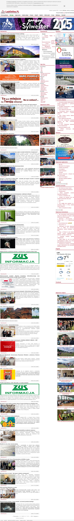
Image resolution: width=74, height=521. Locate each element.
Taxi (41, 69)
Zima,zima (61, 200)
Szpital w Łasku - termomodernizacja (9, 325)
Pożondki (61, 172)
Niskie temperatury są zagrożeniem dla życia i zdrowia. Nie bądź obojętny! (18, 104)
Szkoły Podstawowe (44, 85)
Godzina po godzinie (60, 278)
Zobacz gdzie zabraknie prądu (7, 209)
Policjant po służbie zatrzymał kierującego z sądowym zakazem (15, 194)
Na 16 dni (58, 279)
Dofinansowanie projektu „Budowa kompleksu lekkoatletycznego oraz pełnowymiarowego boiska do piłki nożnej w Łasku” (19, 276)
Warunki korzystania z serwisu (13, 520)
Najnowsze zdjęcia (61, 292)
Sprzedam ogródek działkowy (65, 178)
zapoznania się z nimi (38, 3)
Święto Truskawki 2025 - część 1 (66, 368)
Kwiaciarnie (43, 82)
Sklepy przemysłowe (45, 81)
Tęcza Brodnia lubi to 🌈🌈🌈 (65, 223)
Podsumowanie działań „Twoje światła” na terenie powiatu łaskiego (17, 501)
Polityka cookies (23, 520)
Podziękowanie (62, 191)
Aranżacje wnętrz (44, 74)
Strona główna (4, 15)
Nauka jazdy (43, 88)
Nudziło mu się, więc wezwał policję (9, 444)
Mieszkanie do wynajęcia (64, 166)
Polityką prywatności (37, 5)
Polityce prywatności (12, 1)
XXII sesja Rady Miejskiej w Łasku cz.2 (47, 146)
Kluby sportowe (44, 94)
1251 (32, 516)
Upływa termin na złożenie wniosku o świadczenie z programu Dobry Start (18, 251)
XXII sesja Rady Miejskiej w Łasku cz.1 (47, 156)
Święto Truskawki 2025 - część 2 (66, 357)
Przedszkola (43, 84)
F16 (59, 201)
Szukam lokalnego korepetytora (66, 189)
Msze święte (43, 101)
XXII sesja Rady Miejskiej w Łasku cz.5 (47, 126)
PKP (41, 68)
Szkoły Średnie (43, 87)
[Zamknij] (64, 6)
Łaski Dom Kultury (44, 92)
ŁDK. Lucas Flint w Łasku (6, 368)
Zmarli (36, 15)
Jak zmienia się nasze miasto (65, 188)
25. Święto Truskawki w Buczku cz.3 (47, 177)
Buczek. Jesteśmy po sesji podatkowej (9, 416)
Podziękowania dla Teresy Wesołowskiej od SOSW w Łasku (15, 459)
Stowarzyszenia (44, 90)
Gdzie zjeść (47, 15)
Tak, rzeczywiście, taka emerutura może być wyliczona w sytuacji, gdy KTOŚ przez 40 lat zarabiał (65, 216)
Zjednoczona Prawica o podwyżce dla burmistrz (12, 224)
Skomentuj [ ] (3, 44)
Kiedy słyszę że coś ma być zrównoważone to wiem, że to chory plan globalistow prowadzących (65, 241)
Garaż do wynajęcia (63, 176)
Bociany (11, 15)
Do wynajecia (62, 169)
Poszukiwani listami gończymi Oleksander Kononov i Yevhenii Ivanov (65, 112)
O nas (52, 15)
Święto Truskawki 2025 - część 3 (66, 345)
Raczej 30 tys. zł (62, 224)
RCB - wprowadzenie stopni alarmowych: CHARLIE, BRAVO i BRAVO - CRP (19, 340)
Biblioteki (42, 95)
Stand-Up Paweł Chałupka (49, 53)
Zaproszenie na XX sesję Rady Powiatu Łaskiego (12, 33)
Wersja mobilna (29, 520)
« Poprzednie (15, 516)
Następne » (36, 516)
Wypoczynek (43, 93)
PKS (41, 67)
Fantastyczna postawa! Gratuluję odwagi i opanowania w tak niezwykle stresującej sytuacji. (65, 245)
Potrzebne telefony (44, 97)
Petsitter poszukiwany (63, 167)
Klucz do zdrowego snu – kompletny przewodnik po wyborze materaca (17, 430)
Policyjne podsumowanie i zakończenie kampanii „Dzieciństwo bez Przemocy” (19, 291)
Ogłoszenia (17, 15)
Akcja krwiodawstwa (47, 51)
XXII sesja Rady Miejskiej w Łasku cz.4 (47, 136)
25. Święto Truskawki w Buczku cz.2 (47, 187)
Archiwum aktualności (20, 518)
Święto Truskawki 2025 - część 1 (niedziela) (65, 316)
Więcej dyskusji (59, 209)
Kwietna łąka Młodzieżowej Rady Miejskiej (66, 421)
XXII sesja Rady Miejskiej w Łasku (8, 487)
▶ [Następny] (72, 23)
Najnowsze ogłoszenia (62, 162)
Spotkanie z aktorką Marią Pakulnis (8, 237)
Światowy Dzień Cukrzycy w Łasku (8, 120)
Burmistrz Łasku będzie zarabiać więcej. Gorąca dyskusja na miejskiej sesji (19, 403)
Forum (31, 15)
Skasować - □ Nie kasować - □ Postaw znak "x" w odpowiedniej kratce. (65, 220)
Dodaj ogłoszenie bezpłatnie (61, 183)
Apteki (41, 15)
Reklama (58, 15)
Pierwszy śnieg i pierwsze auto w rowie (10, 82)
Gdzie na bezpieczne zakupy (65, 207)
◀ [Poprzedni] (1, 23)
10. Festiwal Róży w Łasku (66, 305)
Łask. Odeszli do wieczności (7, 133)
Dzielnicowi (43, 98)
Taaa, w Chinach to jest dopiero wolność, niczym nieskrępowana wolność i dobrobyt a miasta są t (65, 233)
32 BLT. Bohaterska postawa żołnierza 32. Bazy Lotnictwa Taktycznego (65, 121)
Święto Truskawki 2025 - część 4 (66, 331)
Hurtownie (43, 80)
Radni (42, 100)
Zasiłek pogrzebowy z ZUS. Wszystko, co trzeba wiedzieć (14, 382)
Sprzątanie (61, 180)
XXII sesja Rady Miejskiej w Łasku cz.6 (47, 115)
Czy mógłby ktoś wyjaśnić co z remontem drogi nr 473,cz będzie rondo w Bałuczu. (65, 205)
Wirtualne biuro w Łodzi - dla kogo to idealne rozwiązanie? (14, 473)
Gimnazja (42, 86)
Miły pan (60, 164)
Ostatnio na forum (60, 185)
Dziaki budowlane (62, 170)
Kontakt (63, 15)
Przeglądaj (58, 182)
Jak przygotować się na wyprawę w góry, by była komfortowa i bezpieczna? (19, 152)
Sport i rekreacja (44, 75)
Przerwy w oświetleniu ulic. (64, 195)
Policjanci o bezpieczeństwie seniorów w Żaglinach (13, 59)
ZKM (42, 71)
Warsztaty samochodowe (45, 73)
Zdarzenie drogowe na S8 (64, 127)
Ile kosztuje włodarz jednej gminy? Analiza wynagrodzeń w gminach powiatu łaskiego (65, 104)
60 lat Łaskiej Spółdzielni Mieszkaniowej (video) (12, 166)
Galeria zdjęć (25, 15)
